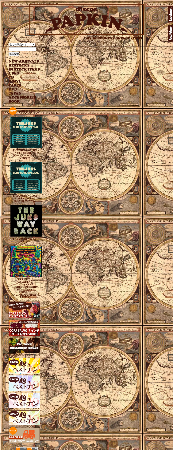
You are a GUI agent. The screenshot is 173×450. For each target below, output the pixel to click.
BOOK (14, 101)
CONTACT (122, 38)
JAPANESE (21, 93)
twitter (170, 33)
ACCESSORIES (22, 97)
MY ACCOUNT (99, 38)
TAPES (15, 85)
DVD (13, 89)
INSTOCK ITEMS (24, 69)
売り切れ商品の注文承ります (25, 353)
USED (21, 73)
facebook (170, 14)
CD (11, 77)
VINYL (15, 81)
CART (138, 38)
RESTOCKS (21, 65)
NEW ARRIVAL (24, 61)
